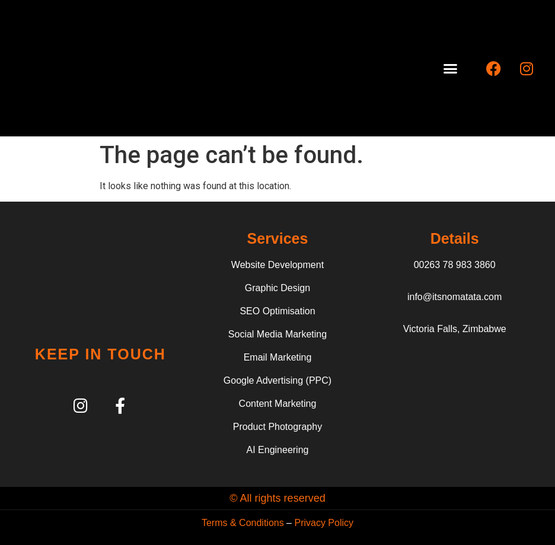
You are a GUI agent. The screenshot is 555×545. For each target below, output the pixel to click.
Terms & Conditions (243, 523)
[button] (450, 68)
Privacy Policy (323, 523)
